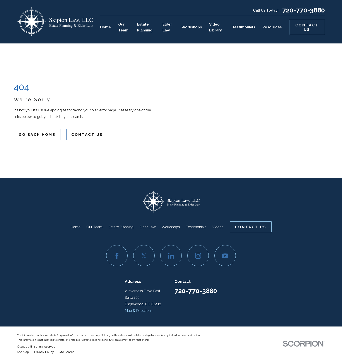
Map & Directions (138, 310)
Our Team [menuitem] (123, 27)
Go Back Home (37, 134)
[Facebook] (116, 255)
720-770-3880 (303, 10)
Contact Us (307, 27)
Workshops (171, 227)
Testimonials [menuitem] (243, 27)
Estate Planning (120, 227)
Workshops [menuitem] (191, 27)
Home (75, 227)
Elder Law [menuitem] (167, 27)
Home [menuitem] (105, 27)
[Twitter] (143, 255)
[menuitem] (23, 351)
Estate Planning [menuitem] (144, 27)
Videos (217, 227)
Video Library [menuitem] (215, 27)
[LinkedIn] (170, 255)
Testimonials (196, 227)
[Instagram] (198, 255)
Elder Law (147, 227)
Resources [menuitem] (272, 27)
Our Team (94, 227)
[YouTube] (225, 255)
